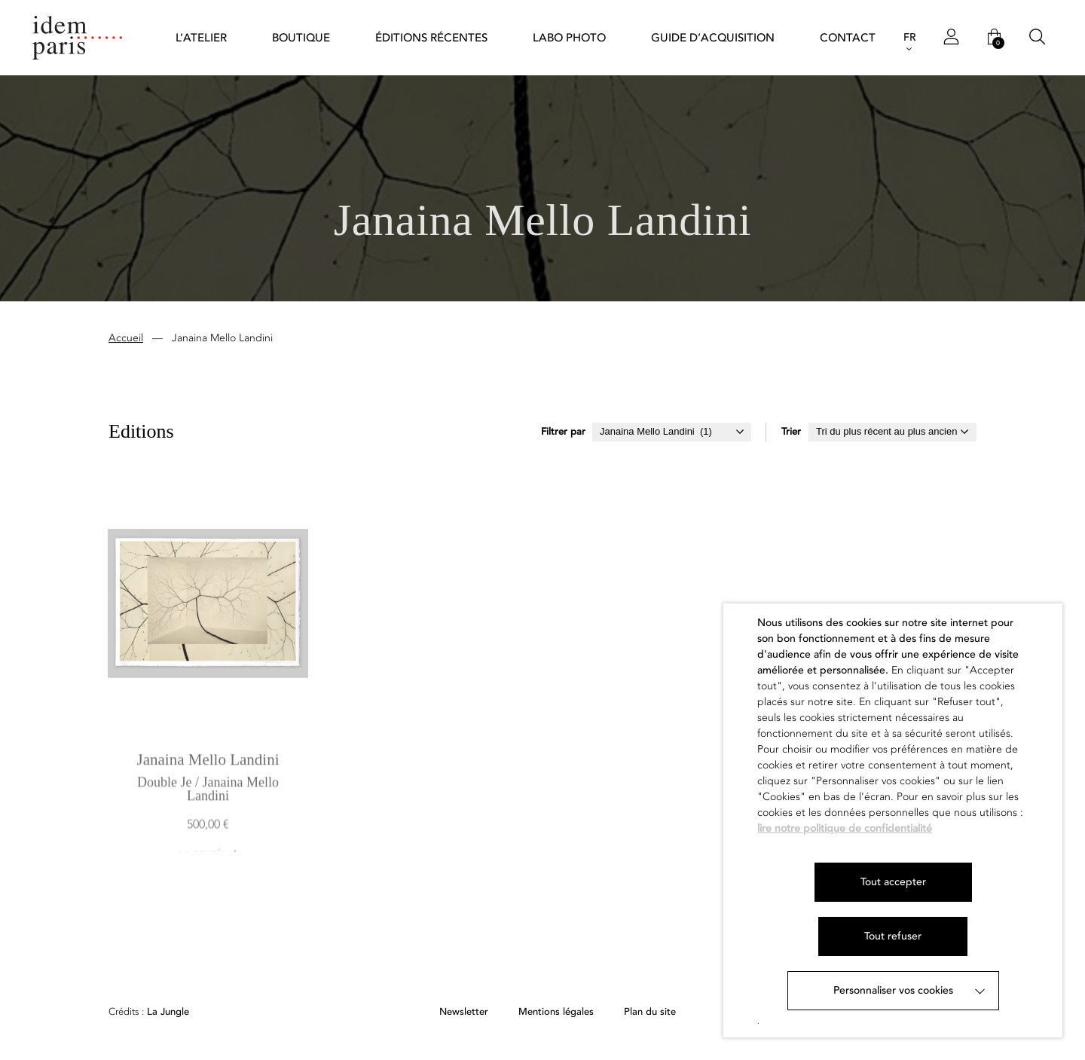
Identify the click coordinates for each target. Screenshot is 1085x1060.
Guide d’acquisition (713, 37)
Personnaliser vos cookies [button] (893, 990)
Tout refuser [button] (892, 936)
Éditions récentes (431, 37)
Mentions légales (556, 1012)
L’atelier (201, 37)
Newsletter (463, 1012)
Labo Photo (569, 37)
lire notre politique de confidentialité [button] (844, 828)
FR (909, 37)
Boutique (301, 37)
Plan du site (650, 1012)
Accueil (125, 341)
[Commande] (892, 434)
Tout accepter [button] (893, 882)
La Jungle (148, 1012)
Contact (848, 37)
